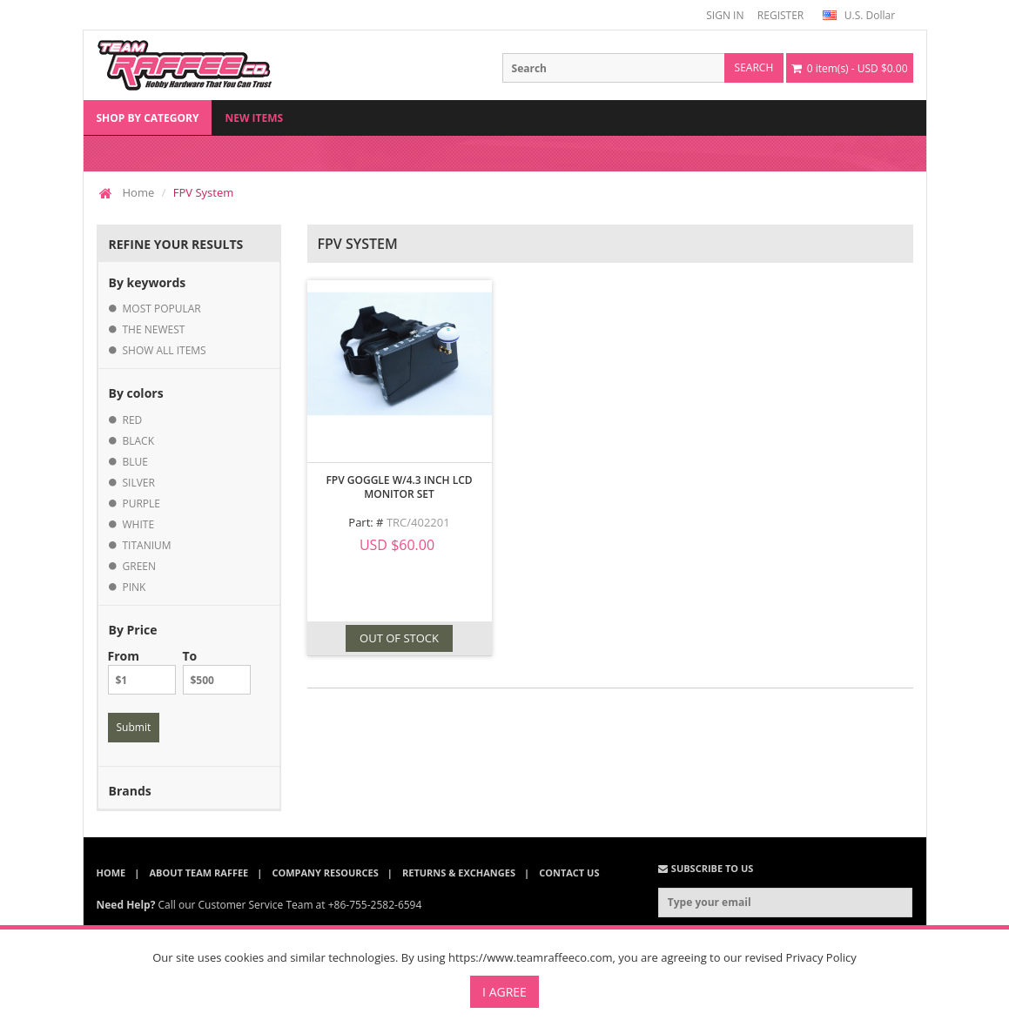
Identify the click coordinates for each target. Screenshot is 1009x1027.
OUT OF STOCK (399, 638)
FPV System (203, 192)
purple (142, 503)
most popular (162, 308)
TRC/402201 (418, 522)
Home (139, 192)
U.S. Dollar (859, 15)
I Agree (504, 991)
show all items (164, 350)
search (754, 67)
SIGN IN (724, 15)
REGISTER (780, 15)
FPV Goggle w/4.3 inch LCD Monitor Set (399, 487)
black (139, 440)
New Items (254, 118)
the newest (154, 329)
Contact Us (569, 872)
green (140, 566)
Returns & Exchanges (458, 872)
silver (139, 482)
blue (135, 461)
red (133, 420)
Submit (134, 727)
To (217, 671)
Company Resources (325, 872)
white (139, 524)
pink (134, 587)
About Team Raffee (198, 872)
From (142, 671)
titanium (147, 545)
